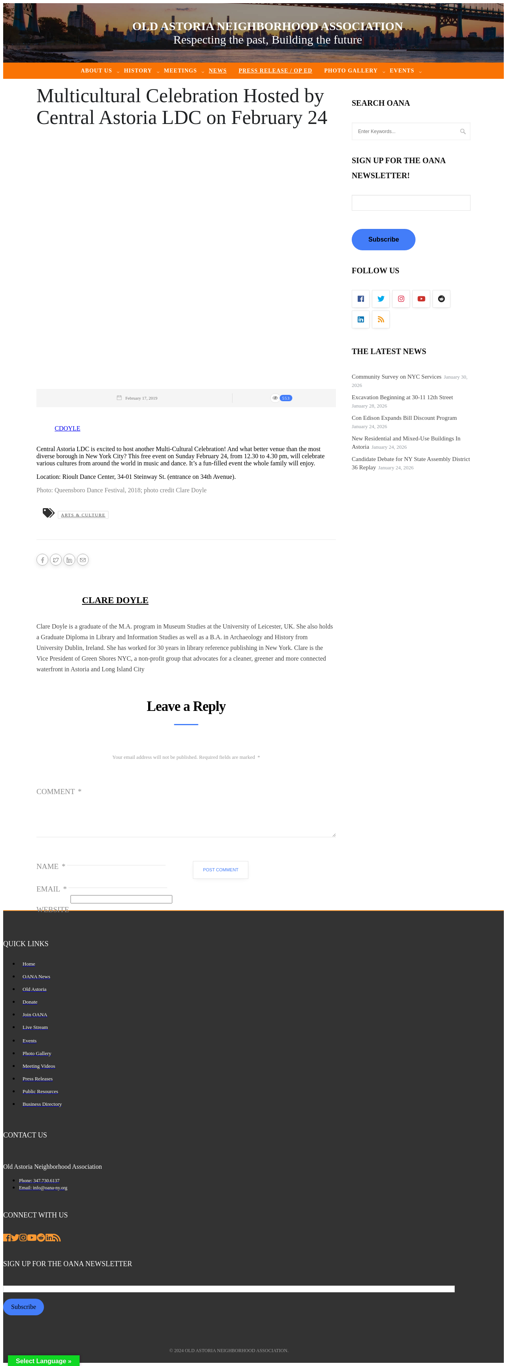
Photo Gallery (351, 71)
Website (52, 909)
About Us (96, 71)
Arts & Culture (83, 514)
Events (402, 71)
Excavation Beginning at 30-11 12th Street (402, 397)
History (138, 71)
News (218, 71)
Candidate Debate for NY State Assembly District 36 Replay (411, 463)
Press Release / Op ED (275, 71)
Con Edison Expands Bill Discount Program (404, 418)
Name (50, 866)
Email (51, 889)
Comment (59, 791)
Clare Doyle (115, 600)
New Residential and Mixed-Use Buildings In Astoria (406, 442)
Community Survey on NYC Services (397, 376)
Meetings (180, 71)
